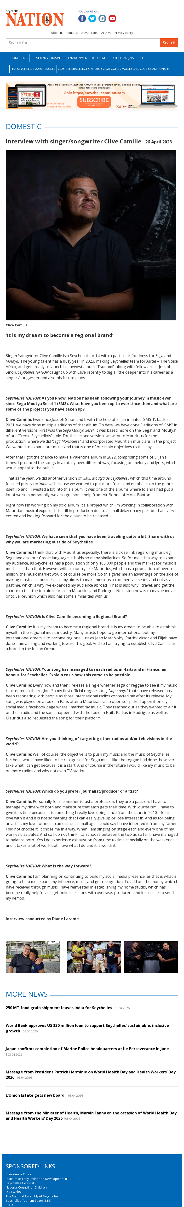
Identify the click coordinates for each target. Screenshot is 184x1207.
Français (127, 58)
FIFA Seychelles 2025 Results (33, 69)
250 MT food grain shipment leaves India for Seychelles (59, 1007)
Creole (142, 58)
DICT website (15, 1191)
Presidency (39, 58)
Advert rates (89, 33)
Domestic (19, 58)
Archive (106, 33)
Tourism (98, 58)
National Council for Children (26, 1187)
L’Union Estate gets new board (35, 1095)
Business (58, 58)
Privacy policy (124, 33)
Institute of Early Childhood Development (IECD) (39, 1179)
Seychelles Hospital (20, 1183)
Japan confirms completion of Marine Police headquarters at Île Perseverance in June (87, 1048)
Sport (112, 58)
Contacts (72, 33)
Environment (78, 58)
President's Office (19, 1174)
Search (169, 42)
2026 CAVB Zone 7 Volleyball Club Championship (133, 69)
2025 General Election (75, 69)
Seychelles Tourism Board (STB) (28, 1200)
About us (57, 33)
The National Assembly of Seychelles (32, 1196)
